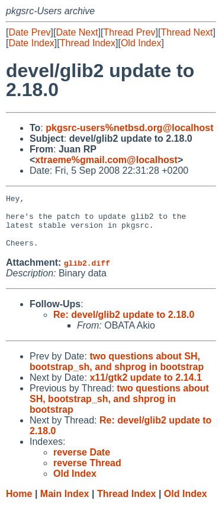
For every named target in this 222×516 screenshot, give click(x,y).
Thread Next (186, 32)
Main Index (64, 504)
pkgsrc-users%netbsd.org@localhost (129, 128)
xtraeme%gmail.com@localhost (106, 160)
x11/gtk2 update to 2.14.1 (145, 388)
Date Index (31, 43)
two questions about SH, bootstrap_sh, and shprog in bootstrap (117, 372)
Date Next (77, 32)
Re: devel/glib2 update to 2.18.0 (123, 325)
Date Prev (29, 32)
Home (19, 504)
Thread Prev (130, 32)
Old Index (141, 43)
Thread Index (87, 43)
